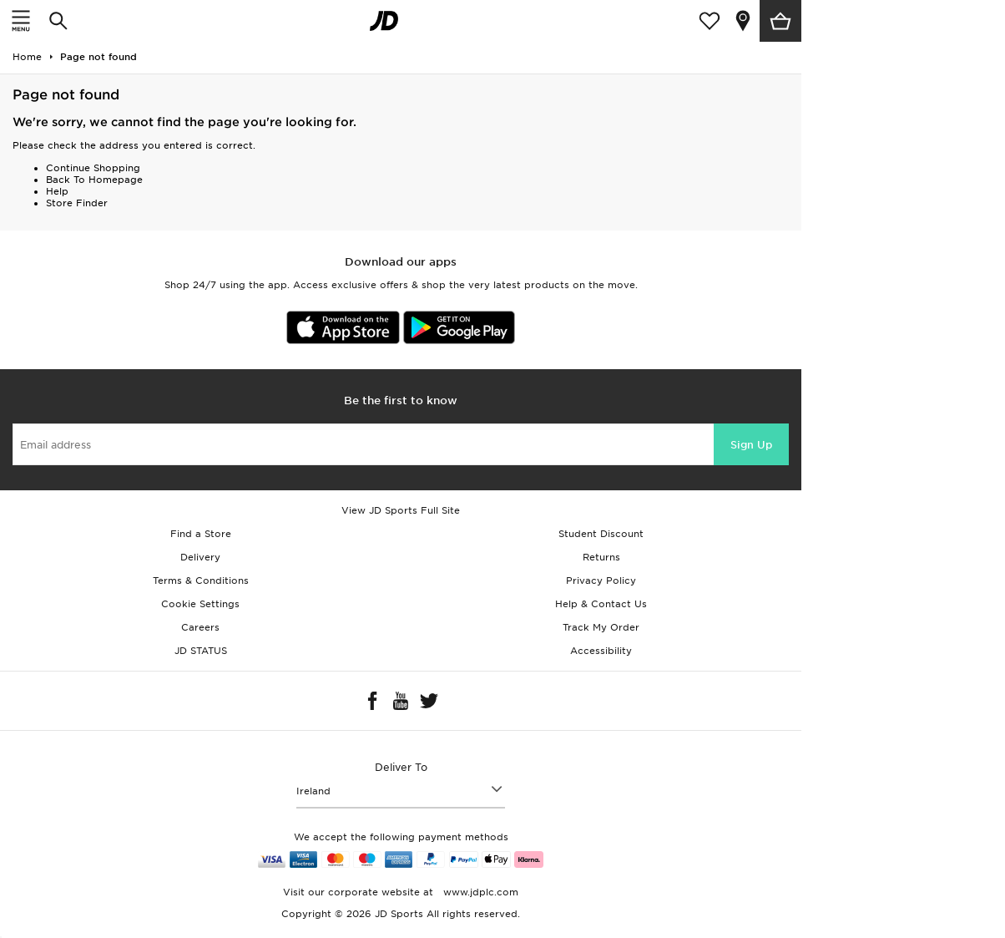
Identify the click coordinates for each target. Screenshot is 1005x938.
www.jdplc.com (479, 892)
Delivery (200, 557)
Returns (601, 557)
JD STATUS (200, 651)
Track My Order (601, 627)
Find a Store (200, 534)
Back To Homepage (94, 179)
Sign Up (751, 445)
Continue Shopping (93, 168)
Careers (200, 627)
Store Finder (77, 203)
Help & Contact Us (601, 604)
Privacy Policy (601, 580)
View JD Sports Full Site (400, 510)
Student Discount (601, 534)
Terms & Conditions (201, 580)
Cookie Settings (200, 604)
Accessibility (601, 651)
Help (57, 191)
